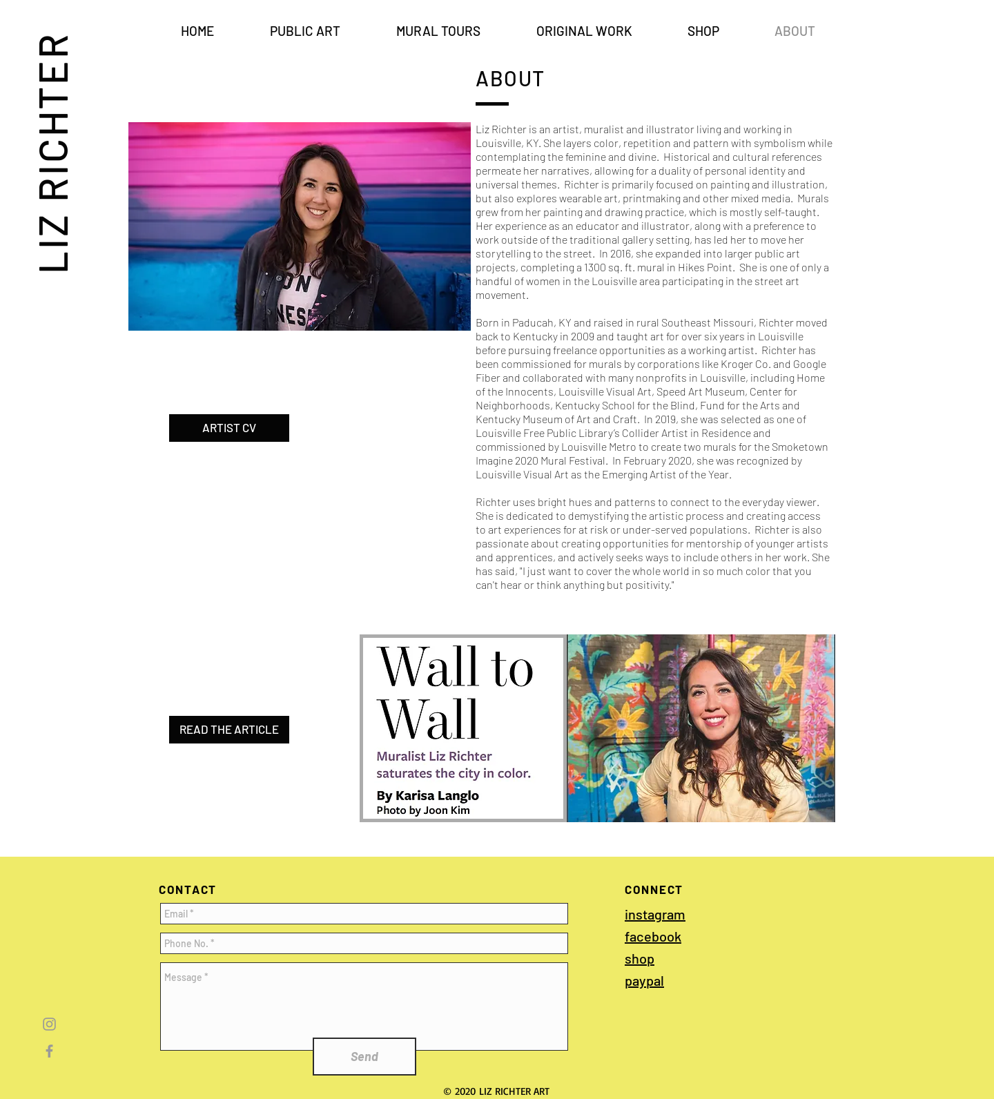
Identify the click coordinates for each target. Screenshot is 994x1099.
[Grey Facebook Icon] (49, 1051)
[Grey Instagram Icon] (49, 1024)
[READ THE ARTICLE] (229, 729)
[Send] (364, 1057)
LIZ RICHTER (52, 152)
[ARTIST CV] (229, 428)
